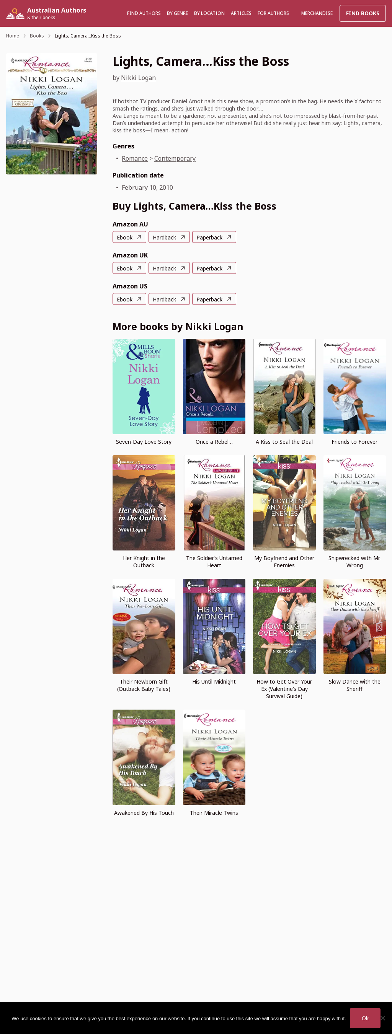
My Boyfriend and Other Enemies (284, 561)
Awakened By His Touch (144, 812)
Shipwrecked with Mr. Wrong (354, 561)
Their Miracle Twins (214, 812)
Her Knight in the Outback (144, 561)
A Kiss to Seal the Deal (284, 441)
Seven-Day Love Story (144, 441)
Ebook (124, 237)
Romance (135, 158)
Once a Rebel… (214, 441)
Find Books (362, 13)
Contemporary (175, 158)
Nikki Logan (138, 77)
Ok (365, 1018)
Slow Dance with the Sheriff (355, 685)
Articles (241, 13)
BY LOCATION (209, 13)
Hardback (164, 237)
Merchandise (317, 13)
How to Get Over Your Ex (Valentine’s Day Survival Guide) (284, 689)
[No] (382, 1018)
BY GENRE (177, 13)
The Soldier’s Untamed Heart (214, 561)
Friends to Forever (354, 441)
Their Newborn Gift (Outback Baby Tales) (143, 685)
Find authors (144, 13)
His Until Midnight (214, 681)
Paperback (209, 237)
